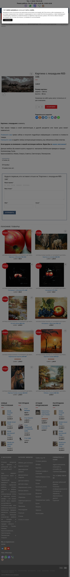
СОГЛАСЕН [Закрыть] (8, 20)
